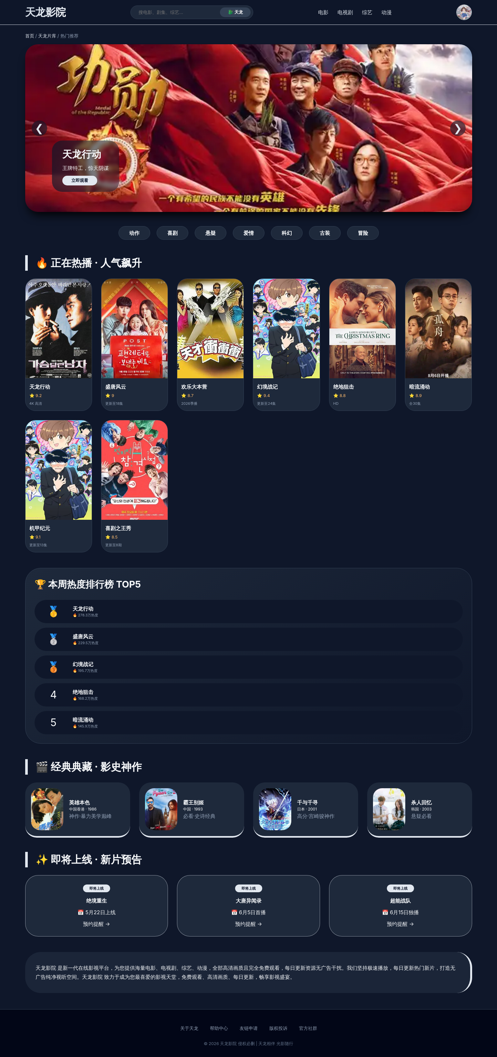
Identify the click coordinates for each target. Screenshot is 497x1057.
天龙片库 (47, 35)
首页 (29, 35)
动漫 (386, 12)
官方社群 (308, 1028)
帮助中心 (219, 1028)
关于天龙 (189, 1028)
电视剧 (345, 12)
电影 (323, 12)
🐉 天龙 (235, 12)
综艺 (367, 12)
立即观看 (79, 180)
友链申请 (249, 1028)
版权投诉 (278, 1028)
